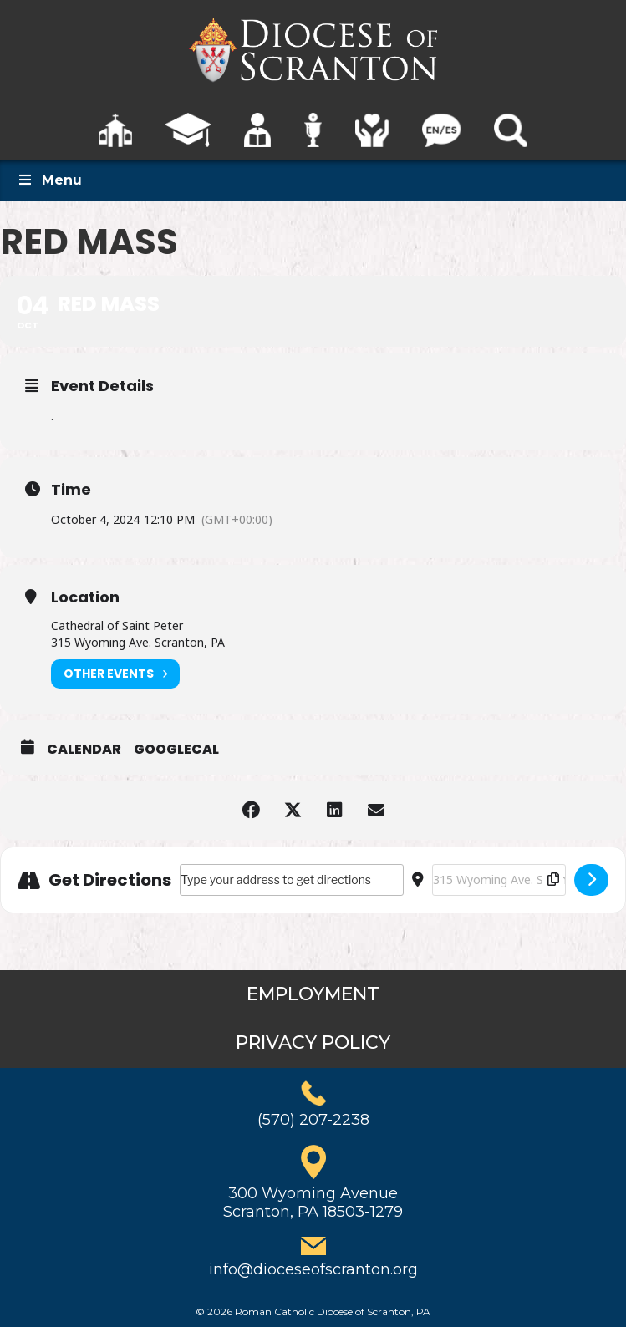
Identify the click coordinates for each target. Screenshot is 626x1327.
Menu (49, 180)
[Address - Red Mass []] (292, 880)
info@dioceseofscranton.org (313, 1269)
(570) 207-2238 (313, 1120)
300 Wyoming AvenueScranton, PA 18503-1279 (313, 1202)
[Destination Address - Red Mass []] (499, 880)
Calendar (84, 749)
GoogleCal (176, 749)
